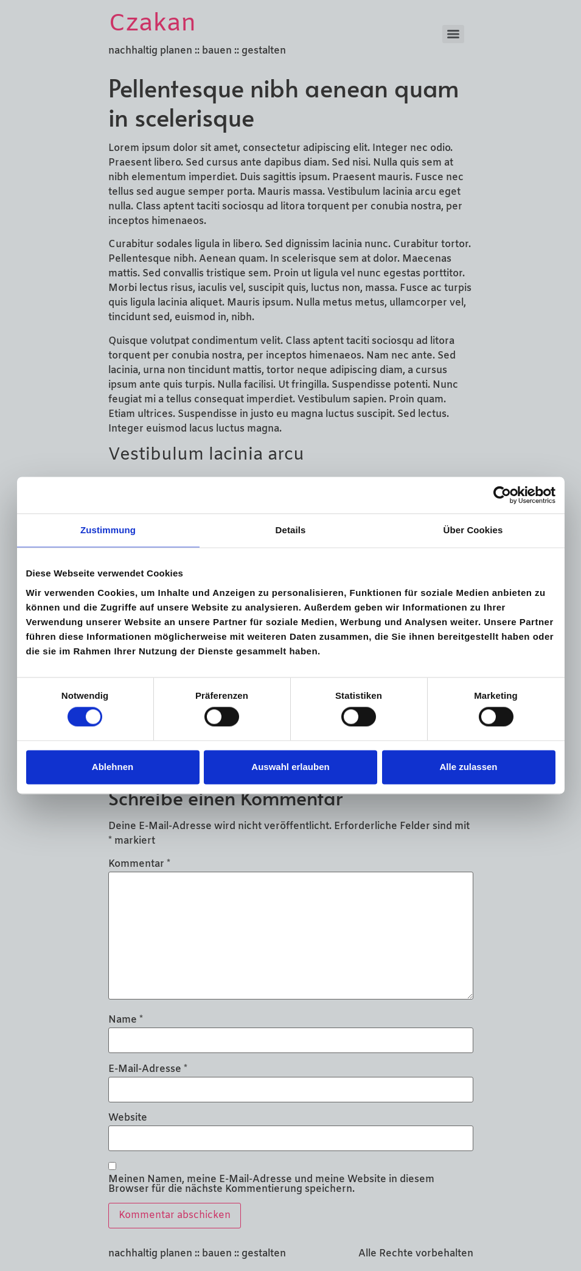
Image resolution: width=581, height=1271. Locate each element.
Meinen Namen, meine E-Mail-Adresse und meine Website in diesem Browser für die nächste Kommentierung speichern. (271, 1184)
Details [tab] (291, 530)
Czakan (152, 24)
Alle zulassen (468, 767)
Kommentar (139, 864)
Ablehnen (112, 767)
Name (125, 1020)
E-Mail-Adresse (147, 1069)
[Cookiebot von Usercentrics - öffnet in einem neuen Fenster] (502, 495)
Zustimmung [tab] (108, 530)
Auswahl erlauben (290, 767)
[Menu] (453, 34)
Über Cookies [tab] (473, 530)
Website (127, 1118)
